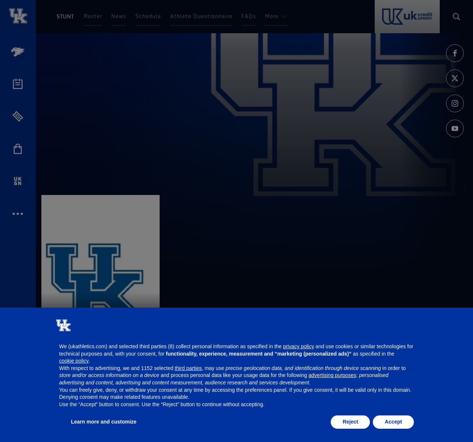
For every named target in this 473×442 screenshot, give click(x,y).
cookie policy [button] (74, 361)
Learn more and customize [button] (103, 422)
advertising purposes (332, 375)
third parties (188, 368)
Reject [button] (350, 422)
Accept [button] (393, 422)
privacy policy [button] (298, 346)
